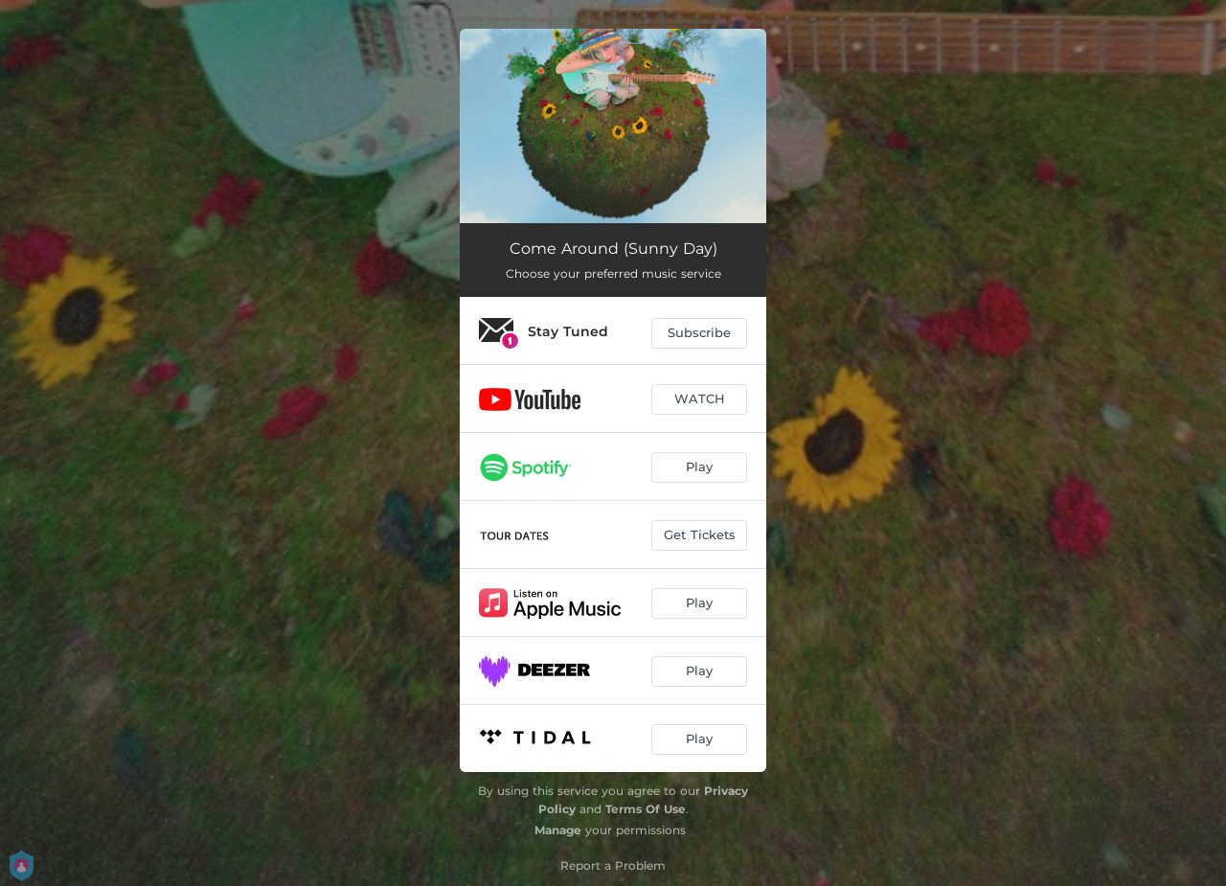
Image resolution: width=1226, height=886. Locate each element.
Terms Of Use (645, 809)
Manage (557, 830)
